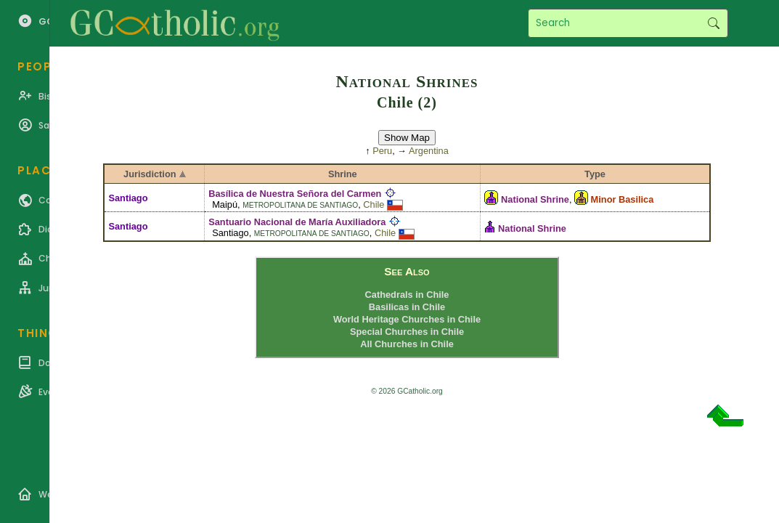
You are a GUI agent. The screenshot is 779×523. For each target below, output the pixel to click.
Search (713, 23)
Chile (373, 204)
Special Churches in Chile (407, 331)
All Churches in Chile (407, 343)
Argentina (429, 150)
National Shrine (535, 199)
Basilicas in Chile (407, 306)
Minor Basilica (622, 199)
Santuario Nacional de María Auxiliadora (297, 221)
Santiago (127, 197)
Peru (382, 150)
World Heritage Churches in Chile (407, 319)
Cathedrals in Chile (407, 294)
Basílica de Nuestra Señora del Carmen (294, 193)
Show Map (407, 137)
